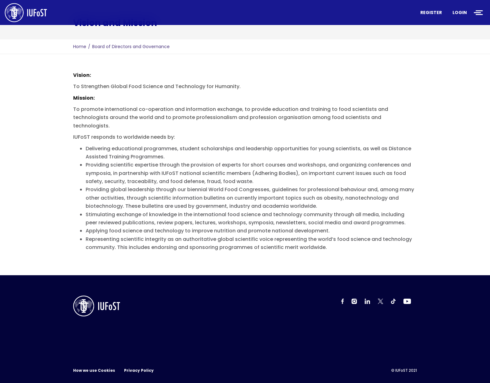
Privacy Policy (139, 370)
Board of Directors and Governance (131, 46)
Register (431, 12)
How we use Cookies (94, 370)
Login (459, 12)
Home (79, 46)
